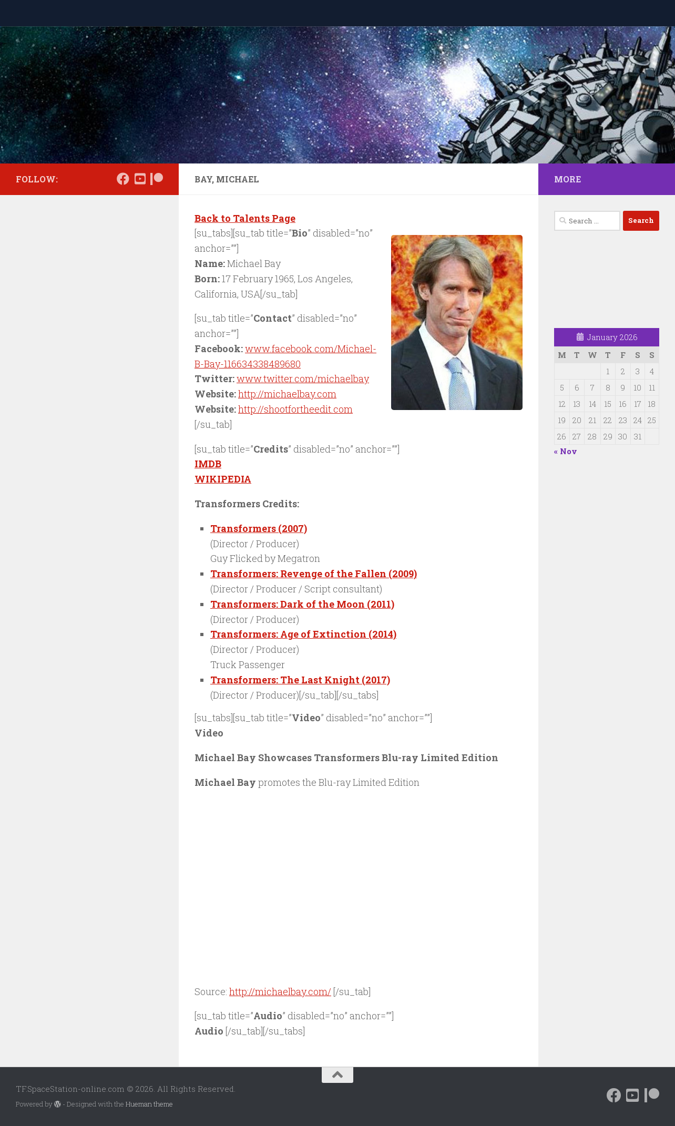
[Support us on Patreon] (156, 178)
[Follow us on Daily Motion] (140, 178)
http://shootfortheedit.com (295, 409)
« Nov (565, 451)
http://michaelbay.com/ (280, 991)
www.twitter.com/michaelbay (303, 378)
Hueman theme (149, 1104)
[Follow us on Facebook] (123, 178)
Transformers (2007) (258, 528)
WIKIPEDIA (223, 479)
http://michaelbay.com (287, 393)
